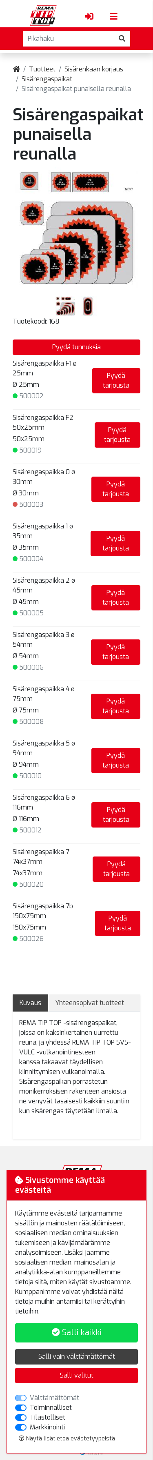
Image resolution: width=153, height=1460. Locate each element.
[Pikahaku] (68, 39)
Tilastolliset (47, 1417)
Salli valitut (76, 1375)
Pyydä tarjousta (116, 380)
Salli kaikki (77, 1332)
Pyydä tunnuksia (76, 347)
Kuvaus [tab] (30, 1002)
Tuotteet (42, 69)
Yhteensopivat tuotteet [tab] (89, 1002)
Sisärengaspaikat (47, 79)
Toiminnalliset (51, 1407)
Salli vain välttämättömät (76, 1356)
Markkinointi (47, 1427)
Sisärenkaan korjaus (93, 69)
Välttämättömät (54, 1397)
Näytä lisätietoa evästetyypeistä (67, 1438)
